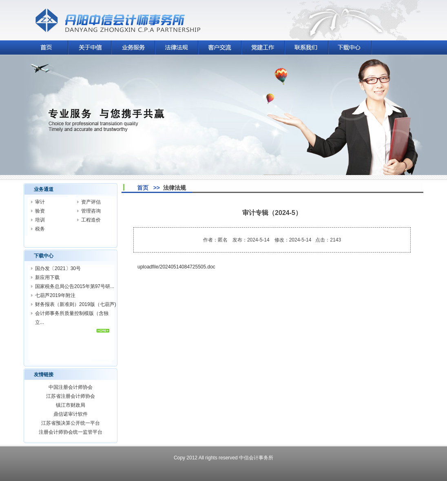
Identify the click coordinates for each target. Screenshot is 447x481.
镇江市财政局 (70, 405)
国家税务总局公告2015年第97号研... (74, 286)
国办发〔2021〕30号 (58, 268)
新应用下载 (47, 277)
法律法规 (174, 187)
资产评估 (91, 202)
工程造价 (91, 220)
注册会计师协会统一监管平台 (70, 432)
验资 (40, 211)
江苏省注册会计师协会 (70, 396)
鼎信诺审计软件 (70, 414)
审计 (40, 202)
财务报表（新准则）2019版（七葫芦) (75, 304)
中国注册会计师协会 (71, 387)
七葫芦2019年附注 (55, 295)
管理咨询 (91, 211)
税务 (40, 229)
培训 (40, 220)
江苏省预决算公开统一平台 (70, 423)
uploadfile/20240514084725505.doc (176, 267)
